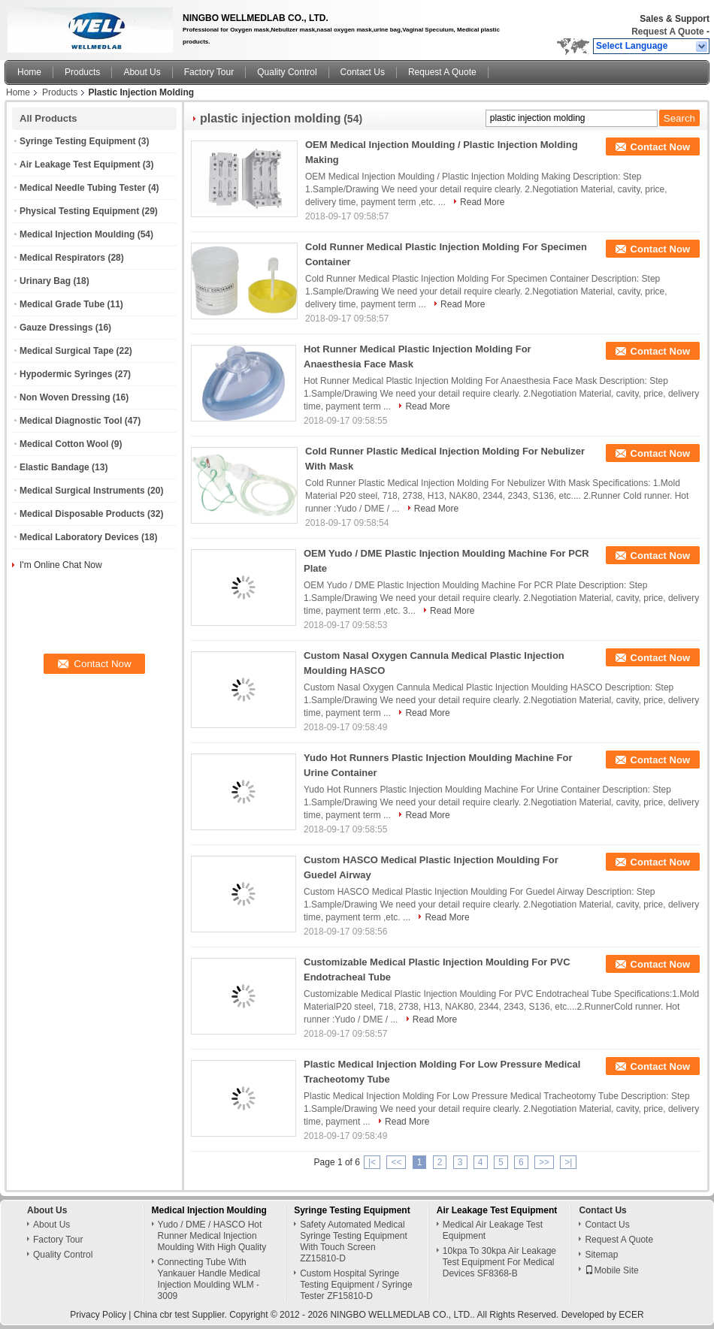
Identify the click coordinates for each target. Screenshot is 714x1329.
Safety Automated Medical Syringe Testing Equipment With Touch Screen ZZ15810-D (353, 1241)
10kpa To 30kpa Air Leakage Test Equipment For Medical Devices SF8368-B (499, 1262)
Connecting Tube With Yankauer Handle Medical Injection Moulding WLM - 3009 (209, 1279)
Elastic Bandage (54, 467)
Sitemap (601, 1254)
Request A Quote (667, 31)
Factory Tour (209, 72)
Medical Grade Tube (62, 304)
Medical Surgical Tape (66, 351)
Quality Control (286, 72)
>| (568, 1162)
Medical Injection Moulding (77, 234)
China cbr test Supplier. (181, 1314)
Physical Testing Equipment (79, 211)
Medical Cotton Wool (64, 444)
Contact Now (660, 147)
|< (372, 1162)
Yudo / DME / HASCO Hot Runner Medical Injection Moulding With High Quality (212, 1235)
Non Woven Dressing (65, 397)
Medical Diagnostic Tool (71, 420)
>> (544, 1162)
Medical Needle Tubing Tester (83, 188)
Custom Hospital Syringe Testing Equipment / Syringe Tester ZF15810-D (356, 1284)
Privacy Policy (98, 1314)
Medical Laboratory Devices (79, 537)
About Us (141, 72)
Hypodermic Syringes (66, 374)
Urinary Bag (45, 281)
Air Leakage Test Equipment (80, 164)
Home (29, 72)
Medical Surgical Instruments (82, 490)
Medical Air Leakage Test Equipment (493, 1230)
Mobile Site (611, 1270)
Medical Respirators (62, 257)
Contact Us (362, 72)
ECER (631, 1314)
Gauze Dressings (56, 327)
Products (82, 72)
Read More (482, 202)
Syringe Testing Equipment (77, 141)
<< (396, 1162)
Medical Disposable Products (82, 514)
